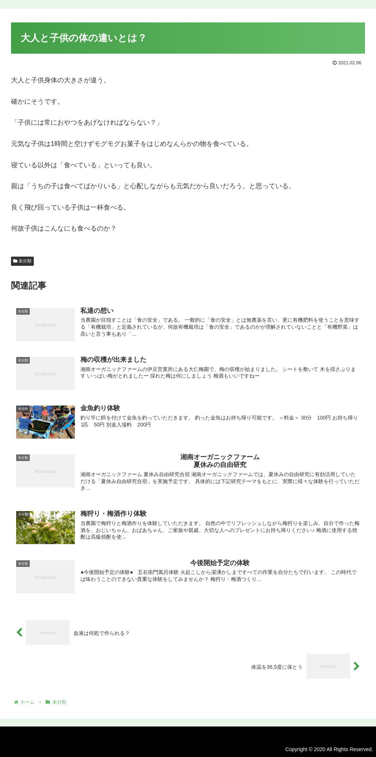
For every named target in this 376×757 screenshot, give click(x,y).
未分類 (22, 261)
